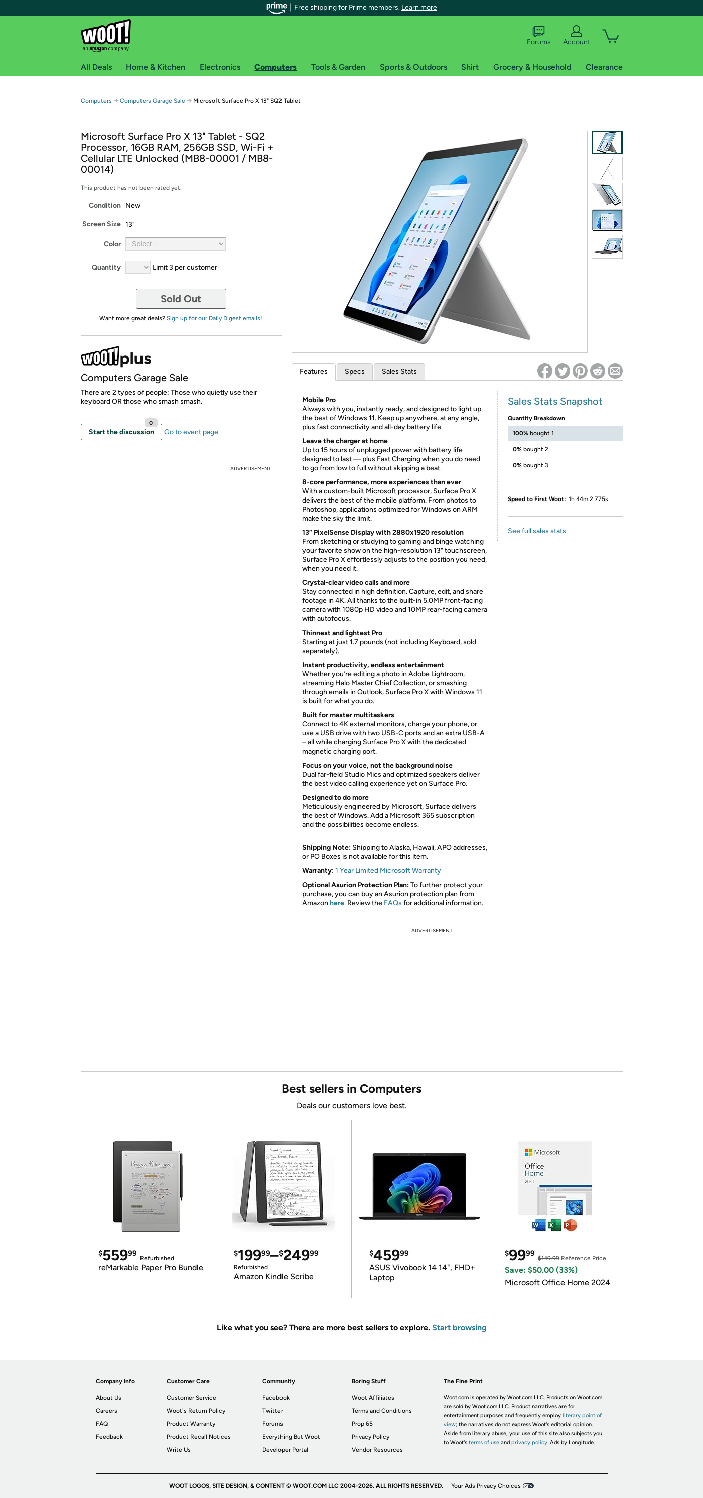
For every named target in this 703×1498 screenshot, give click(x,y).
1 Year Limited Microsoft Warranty (388, 870)
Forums (539, 35)
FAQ (102, 1423)
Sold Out (181, 299)
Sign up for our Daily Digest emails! (214, 318)
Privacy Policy (370, 1436)
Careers (106, 1410)
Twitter (272, 1410)
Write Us (179, 1449)
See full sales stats (537, 531)
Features (314, 371)
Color (112, 244)
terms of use (484, 1442)
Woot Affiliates (373, 1397)
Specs (355, 371)
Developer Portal (285, 1449)
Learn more (419, 7)
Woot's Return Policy (196, 1410)
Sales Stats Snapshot (555, 401)
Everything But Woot (291, 1436)
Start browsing (459, 1327)
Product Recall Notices (199, 1436)
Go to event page (191, 432)
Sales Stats (399, 371)
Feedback (109, 1436)
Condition (105, 205)
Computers (96, 100)
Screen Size (101, 224)
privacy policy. (529, 1442)
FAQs (393, 903)
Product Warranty (191, 1423)
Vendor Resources (377, 1449)
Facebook (276, 1397)
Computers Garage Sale (152, 100)
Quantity (106, 267)
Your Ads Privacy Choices (486, 1485)
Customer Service (191, 1397)
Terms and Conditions (382, 1410)
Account (576, 35)
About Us (108, 1397)
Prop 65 (362, 1423)
